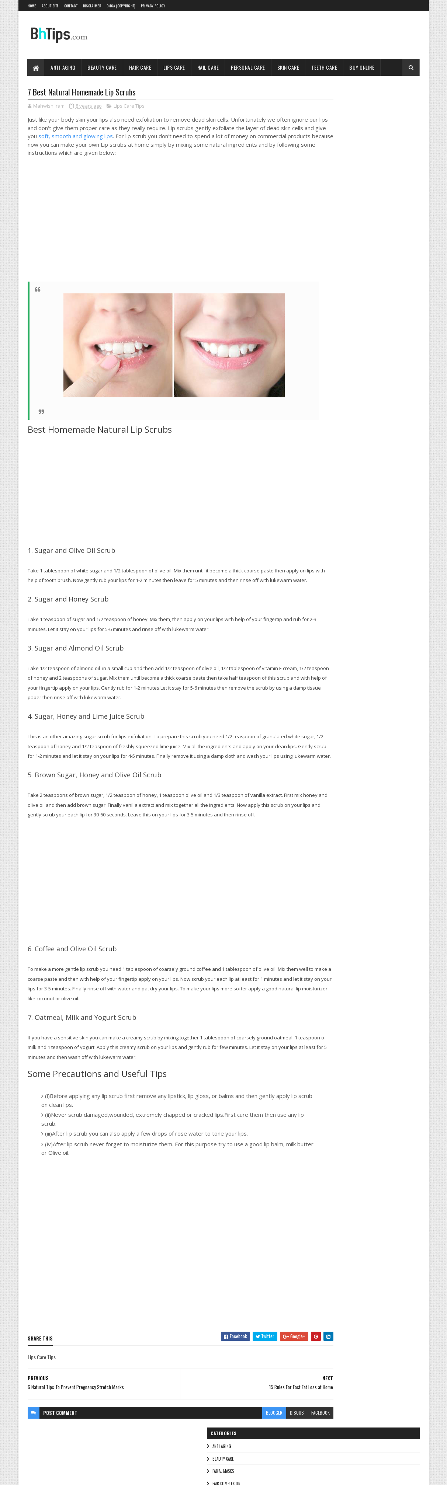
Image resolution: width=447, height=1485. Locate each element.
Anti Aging (317, 104)
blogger (229, 1451)
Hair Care (140, 67)
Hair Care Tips (320, 154)
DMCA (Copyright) (121, 5)
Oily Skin (348, 286)
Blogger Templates (123, 1475)
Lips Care (175, 67)
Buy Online (362, 67)
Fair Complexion (322, 141)
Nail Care (208, 67)
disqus (252, 1451)
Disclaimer (92, 5)
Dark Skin (379, 260)
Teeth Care (324, 67)
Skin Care (288, 67)
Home (32, 5)
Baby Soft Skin (319, 260)
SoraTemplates (62, 1475)
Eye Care (313, 273)
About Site (50, 5)
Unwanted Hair (371, 299)
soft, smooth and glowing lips (167, 137)
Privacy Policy (153, 5)
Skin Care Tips (320, 203)
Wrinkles (315, 228)
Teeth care (317, 216)
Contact (70, 5)
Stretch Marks (377, 286)
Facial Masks (318, 129)
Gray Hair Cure (369, 273)
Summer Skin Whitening (327, 299)
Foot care (338, 273)
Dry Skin (404, 260)
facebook (276, 1451)
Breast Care (351, 260)
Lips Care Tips (129, 107)
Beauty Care (102, 67)
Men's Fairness (319, 286)
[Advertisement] (138, 229)
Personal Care (248, 67)
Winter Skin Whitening (325, 311)
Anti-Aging (63, 67)
